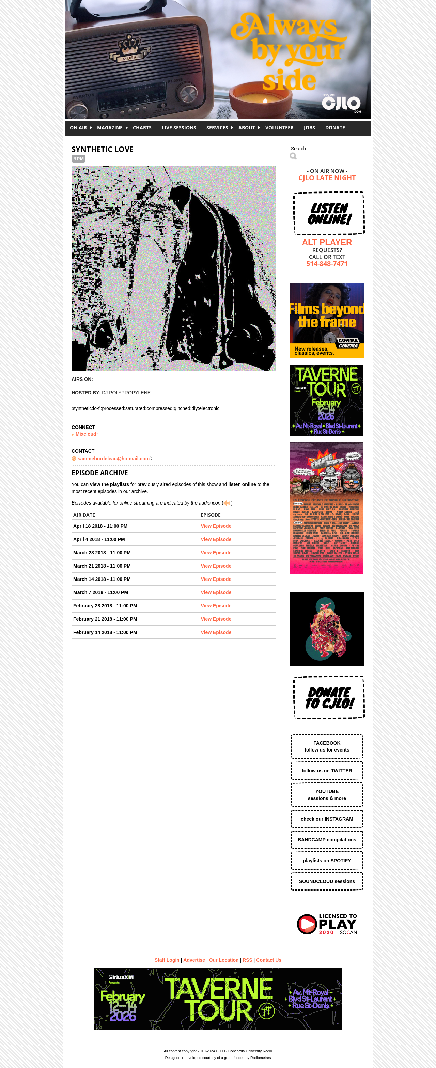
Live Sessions (179, 127)
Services (217, 127)
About (246, 127)
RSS (247, 960)
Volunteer (279, 127)
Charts (142, 127)
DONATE (335, 127)
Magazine (110, 127)
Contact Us (268, 960)
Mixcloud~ (87, 434)
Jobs (309, 127)
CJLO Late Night (327, 178)
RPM (78, 158)
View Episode (216, 526)
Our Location (224, 960)
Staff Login (167, 960)
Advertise (194, 960)
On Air (78, 127)
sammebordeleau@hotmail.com (114, 458)
